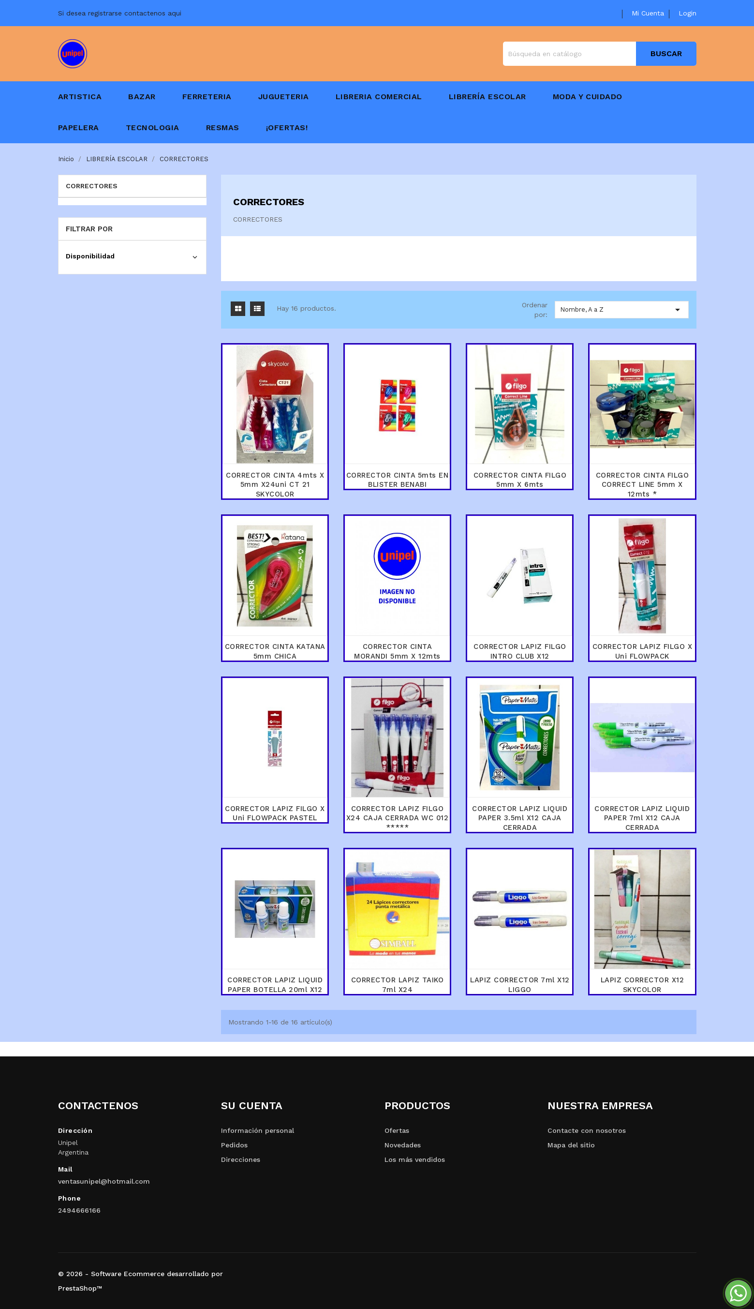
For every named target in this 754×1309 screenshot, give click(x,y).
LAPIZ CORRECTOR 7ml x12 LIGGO (520, 985)
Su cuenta (251, 1105)
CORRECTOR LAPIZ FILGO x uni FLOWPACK (642, 651)
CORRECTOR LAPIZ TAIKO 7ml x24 (397, 985)
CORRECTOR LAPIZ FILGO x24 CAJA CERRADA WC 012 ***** (397, 818)
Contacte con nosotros (586, 1130)
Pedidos (234, 1145)
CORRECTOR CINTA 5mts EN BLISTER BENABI (397, 480)
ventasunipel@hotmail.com (104, 1181)
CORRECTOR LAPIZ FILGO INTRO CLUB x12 (520, 651)
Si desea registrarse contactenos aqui (119, 13)
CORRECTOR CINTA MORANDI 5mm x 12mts (397, 651)
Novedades (402, 1145)
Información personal (257, 1130)
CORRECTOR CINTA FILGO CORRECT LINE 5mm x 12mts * (642, 485)
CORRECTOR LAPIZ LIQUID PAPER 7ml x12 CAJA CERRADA (642, 818)
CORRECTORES (92, 186)
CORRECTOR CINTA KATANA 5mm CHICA (275, 651)
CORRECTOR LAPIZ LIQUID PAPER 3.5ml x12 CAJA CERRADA (520, 818)
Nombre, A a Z (621, 310)
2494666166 (79, 1210)
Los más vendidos (414, 1159)
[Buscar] (599, 54)
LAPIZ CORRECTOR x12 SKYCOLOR (642, 985)
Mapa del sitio (571, 1145)
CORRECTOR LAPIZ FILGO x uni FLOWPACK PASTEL (275, 813)
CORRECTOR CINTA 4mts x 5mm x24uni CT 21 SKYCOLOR (274, 485)
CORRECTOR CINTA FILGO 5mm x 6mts (520, 480)
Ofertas (396, 1130)
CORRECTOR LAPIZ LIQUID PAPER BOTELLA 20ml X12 (275, 985)
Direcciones (240, 1159)
